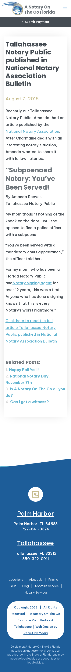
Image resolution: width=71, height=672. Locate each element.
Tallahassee (35, 543)
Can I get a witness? (29, 401)
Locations (16, 579)
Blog (25, 586)
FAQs (12, 586)
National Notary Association (32, 131)
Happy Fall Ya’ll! (24, 369)
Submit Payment (37, 22)
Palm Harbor (35, 513)
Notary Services (36, 592)
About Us (35, 579)
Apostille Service (47, 586)
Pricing (53, 579)
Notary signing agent (32, 283)
